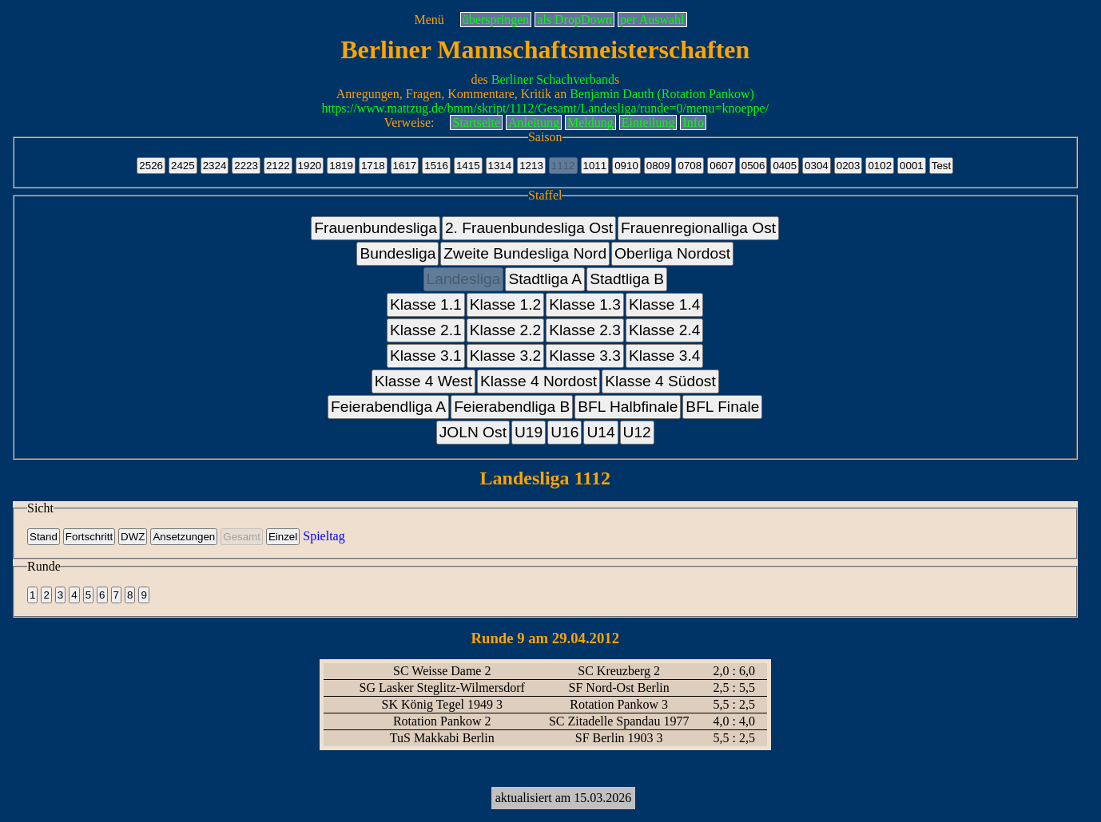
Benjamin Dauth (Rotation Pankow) (662, 94)
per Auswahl (652, 19)
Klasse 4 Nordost (538, 381)
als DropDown (574, 19)
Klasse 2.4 (665, 330)
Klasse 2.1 (426, 330)
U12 (637, 432)
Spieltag (323, 536)
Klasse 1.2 (506, 304)
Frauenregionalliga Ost (698, 227)
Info (693, 122)
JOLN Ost (473, 432)
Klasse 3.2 (506, 355)
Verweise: (409, 122)
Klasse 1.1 (426, 304)
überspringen (496, 19)
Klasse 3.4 (665, 355)
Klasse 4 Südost (660, 381)
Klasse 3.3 (585, 355)
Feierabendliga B (512, 406)
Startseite (476, 122)
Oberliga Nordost (672, 253)
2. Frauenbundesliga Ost (529, 227)
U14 (600, 432)
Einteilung (648, 122)
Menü (428, 19)
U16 (564, 432)
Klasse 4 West (423, 381)
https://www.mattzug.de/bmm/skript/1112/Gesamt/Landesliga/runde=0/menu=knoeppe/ (545, 108)
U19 (529, 432)
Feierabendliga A (388, 406)
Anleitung (533, 122)
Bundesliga (397, 253)
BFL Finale (722, 406)
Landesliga (464, 279)
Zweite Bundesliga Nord (524, 253)
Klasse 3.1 (426, 355)
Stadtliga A (545, 279)
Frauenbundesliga (375, 227)
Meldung (590, 122)
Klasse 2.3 (585, 330)
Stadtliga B (627, 279)
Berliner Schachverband (552, 79)
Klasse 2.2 (506, 330)
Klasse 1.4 (665, 304)
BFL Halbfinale (628, 406)
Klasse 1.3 (585, 304)
